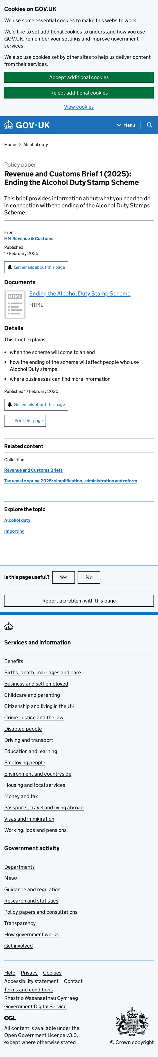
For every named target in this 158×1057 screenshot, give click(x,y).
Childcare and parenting (32, 695)
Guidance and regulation (32, 889)
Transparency (20, 923)
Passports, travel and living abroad (44, 807)
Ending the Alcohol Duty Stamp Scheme (79, 293)
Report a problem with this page (79, 600)
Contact (73, 981)
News (11, 878)
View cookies (79, 106)
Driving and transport (28, 740)
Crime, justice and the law (34, 717)
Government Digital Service (35, 1006)
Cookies (52, 972)
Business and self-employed (36, 683)
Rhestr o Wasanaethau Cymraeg (41, 998)
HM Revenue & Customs (28, 238)
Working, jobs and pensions (35, 830)
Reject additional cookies (79, 92)
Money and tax (21, 796)
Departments (19, 867)
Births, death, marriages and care (42, 672)
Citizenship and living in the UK (39, 706)
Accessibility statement (31, 981)
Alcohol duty (35, 144)
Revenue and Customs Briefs (33, 470)
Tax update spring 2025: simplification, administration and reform (70, 480)
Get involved (18, 945)
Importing (14, 531)
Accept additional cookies (79, 77)
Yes (67, 577)
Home (10, 144)
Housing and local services (34, 785)
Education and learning (30, 751)
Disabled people (23, 728)
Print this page (29, 420)
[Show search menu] (149, 125)
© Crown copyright (132, 1042)
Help (9, 972)
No (92, 577)
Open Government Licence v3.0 (40, 1035)
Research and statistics (31, 900)
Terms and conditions (28, 989)
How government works (31, 934)
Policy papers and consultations (41, 912)
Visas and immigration (29, 819)
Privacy (29, 972)
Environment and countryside (37, 774)
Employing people (24, 762)
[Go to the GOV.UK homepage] (27, 125)
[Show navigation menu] (126, 125)
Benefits (13, 661)
